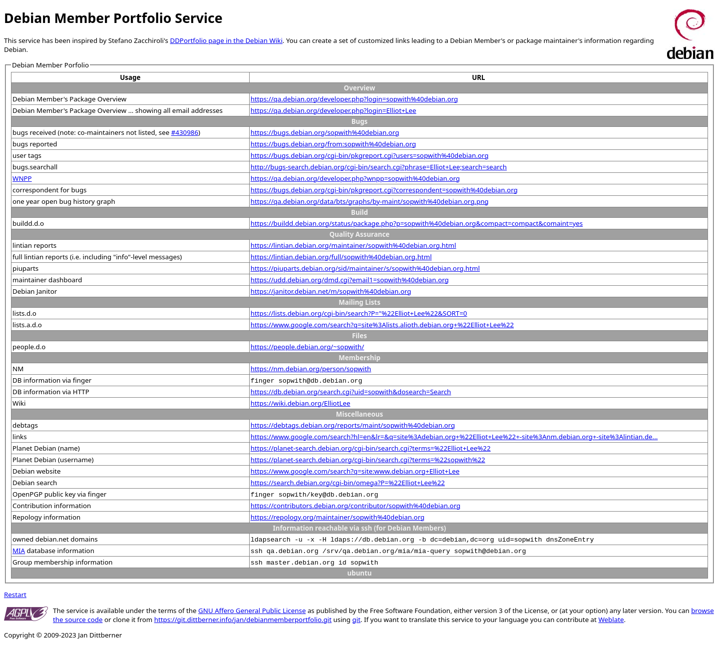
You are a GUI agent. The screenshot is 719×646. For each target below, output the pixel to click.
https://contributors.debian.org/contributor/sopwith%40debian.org (356, 505)
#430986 (184, 132)
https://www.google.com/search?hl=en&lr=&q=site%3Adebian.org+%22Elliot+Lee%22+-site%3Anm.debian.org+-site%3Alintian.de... (454, 436)
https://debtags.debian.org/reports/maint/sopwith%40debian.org (353, 425)
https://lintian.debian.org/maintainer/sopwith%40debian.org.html (353, 245)
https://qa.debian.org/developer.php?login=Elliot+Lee (333, 110)
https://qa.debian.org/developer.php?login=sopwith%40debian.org (354, 98)
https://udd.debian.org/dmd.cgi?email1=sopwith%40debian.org (350, 279)
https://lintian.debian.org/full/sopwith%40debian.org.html (341, 256)
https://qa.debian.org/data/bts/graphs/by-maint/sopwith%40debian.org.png (370, 201)
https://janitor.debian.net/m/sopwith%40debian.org (331, 291)
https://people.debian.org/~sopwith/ (307, 346)
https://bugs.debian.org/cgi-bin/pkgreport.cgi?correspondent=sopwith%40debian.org (384, 189)
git (356, 619)
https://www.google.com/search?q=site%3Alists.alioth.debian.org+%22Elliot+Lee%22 (382, 324)
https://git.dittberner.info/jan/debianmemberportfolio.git (243, 619)
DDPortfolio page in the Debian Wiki (226, 40)
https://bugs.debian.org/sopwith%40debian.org (325, 132)
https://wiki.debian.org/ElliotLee (301, 403)
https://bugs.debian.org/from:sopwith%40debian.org (333, 143)
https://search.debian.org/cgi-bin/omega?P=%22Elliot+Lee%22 (348, 482)
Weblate (611, 619)
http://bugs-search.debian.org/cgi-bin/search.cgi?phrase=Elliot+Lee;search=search (379, 166)
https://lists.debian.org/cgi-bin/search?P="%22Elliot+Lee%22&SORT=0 (359, 313)
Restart (15, 594)
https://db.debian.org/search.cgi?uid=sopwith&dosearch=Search (351, 391)
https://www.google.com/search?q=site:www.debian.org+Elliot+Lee (355, 471)
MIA (18, 550)
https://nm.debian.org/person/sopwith (311, 368)
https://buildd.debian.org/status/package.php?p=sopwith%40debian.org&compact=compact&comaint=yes (417, 223)
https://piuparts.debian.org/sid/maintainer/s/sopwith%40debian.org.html (365, 268)
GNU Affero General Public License (252, 610)
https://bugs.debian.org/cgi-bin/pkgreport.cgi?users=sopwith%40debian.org (370, 155)
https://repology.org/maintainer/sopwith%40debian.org (338, 517)
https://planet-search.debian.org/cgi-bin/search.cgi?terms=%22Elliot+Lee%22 (371, 448)
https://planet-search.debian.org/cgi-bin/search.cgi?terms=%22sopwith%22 (368, 459)
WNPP (22, 178)
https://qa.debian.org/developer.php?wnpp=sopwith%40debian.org (355, 178)
